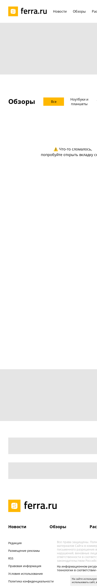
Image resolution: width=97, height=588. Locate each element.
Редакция (15, 543)
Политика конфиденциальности (31, 581)
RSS (10, 558)
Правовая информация (24, 566)
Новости (17, 526)
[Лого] (29, 11)
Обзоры (58, 526)
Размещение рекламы (24, 551)
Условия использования (25, 574)
